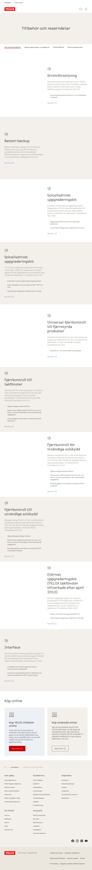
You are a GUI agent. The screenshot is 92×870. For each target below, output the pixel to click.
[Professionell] (18, 2)
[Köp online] (17, 748)
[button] (5, 767)
